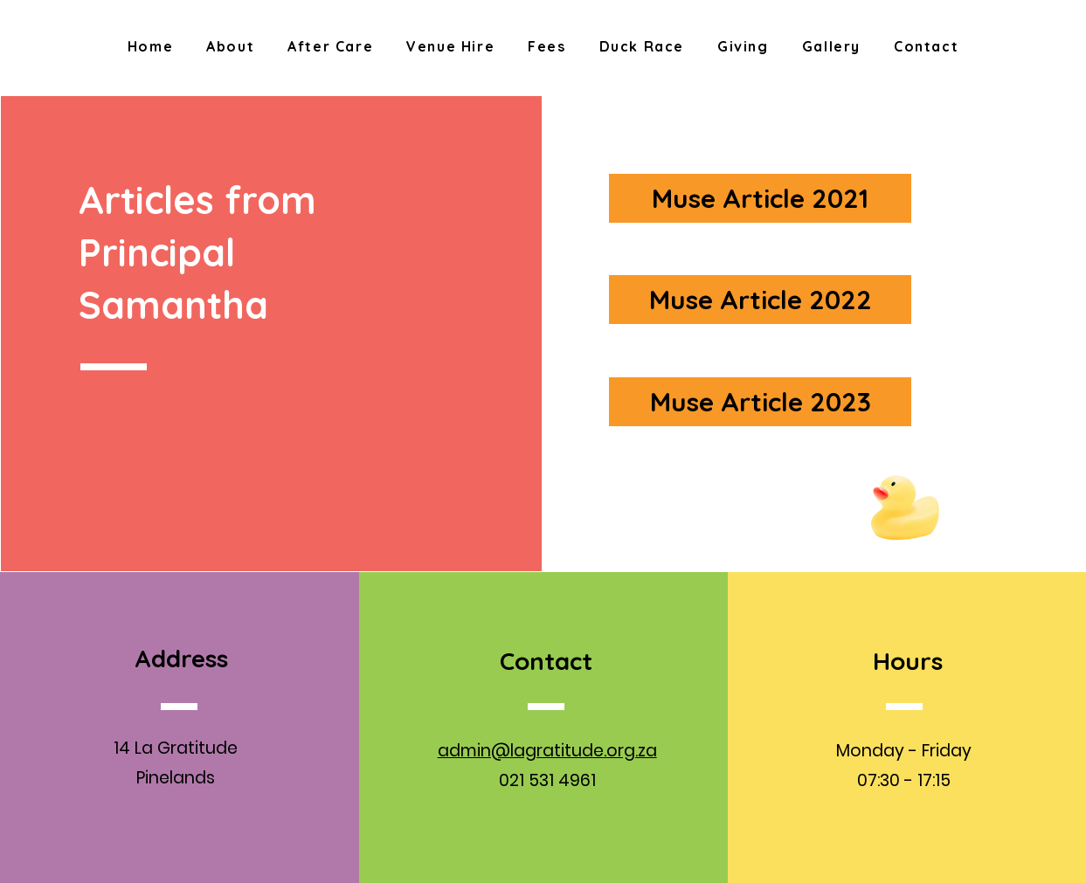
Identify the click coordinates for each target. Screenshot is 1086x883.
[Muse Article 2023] (760, 401)
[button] (230, 47)
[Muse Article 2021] (760, 198)
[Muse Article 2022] (760, 299)
